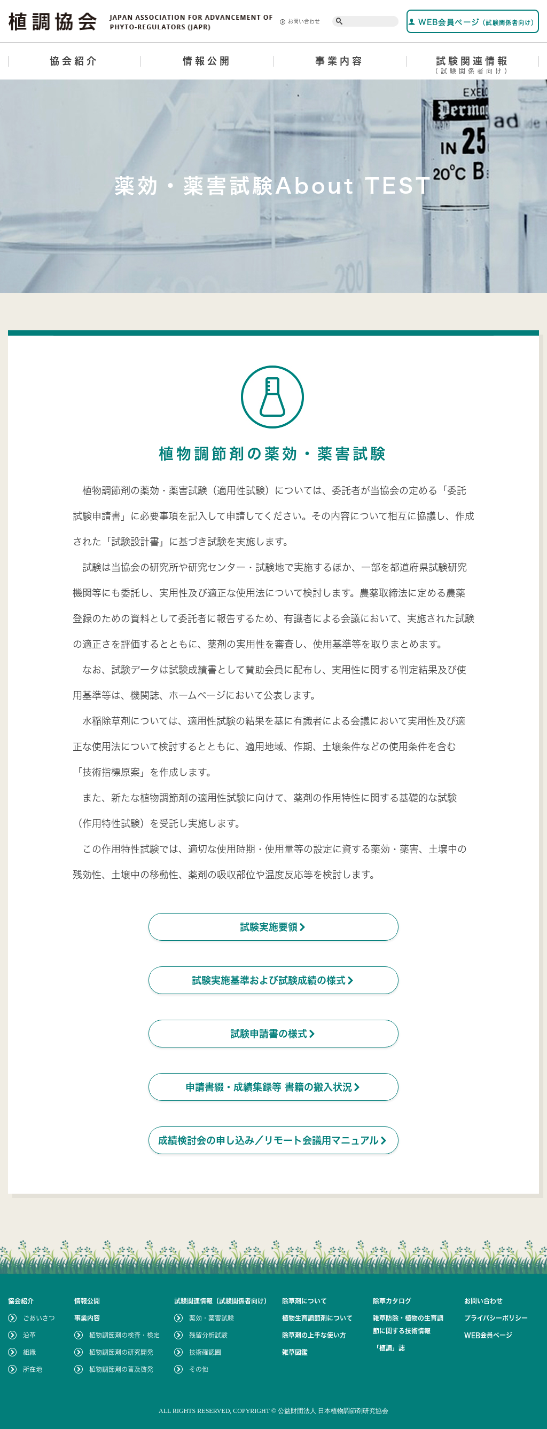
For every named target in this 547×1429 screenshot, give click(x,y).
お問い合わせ (300, 22)
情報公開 (207, 61)
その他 (198, 1369)
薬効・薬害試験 (211, 1318)
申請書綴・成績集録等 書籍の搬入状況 (273, 1087)
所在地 (32, 1369)
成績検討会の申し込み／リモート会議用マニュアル (273, 1140)
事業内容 (339, 61)
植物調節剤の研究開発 (121, 1352)
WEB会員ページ (473, 22)
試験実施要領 (273, 927)
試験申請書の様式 (273, 1033)
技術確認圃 (205, 1352)
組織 (29, 1352)
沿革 (29, 1335)
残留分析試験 (208, 1335)
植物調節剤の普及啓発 (121, 1369)
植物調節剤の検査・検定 (124, 1335)
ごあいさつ (39, 1318)
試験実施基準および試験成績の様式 (273, 980)
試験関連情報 (473, 67)
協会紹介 (74, 61)
